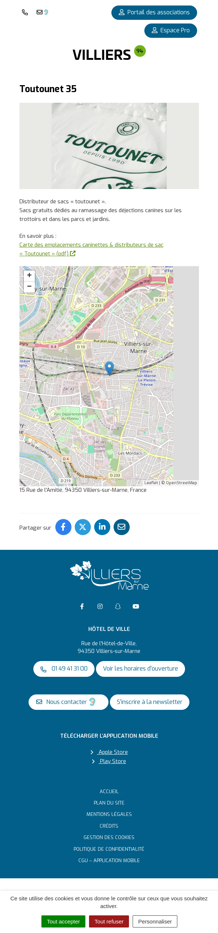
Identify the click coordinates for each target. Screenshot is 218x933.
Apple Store (109, 752)
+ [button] (29, 276)
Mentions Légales (109, 814)
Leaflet (151, 483)
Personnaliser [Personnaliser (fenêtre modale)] (155, 921)
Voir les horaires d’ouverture (140, 668)
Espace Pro (171, 30)
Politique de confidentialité (109, 849)
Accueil (109, 791)
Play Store (109, 761)
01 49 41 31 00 (64, 668)
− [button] (29, 287)
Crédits (109, 826)
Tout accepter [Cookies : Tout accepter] (63, 921)
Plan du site (109, 803)
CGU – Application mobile (109, 860)
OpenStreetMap (181, 483)
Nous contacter (67, 701)
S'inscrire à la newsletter (149, 702)
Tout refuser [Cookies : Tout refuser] (109, 921)
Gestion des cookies (109, 837)
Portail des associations (154, 12)
